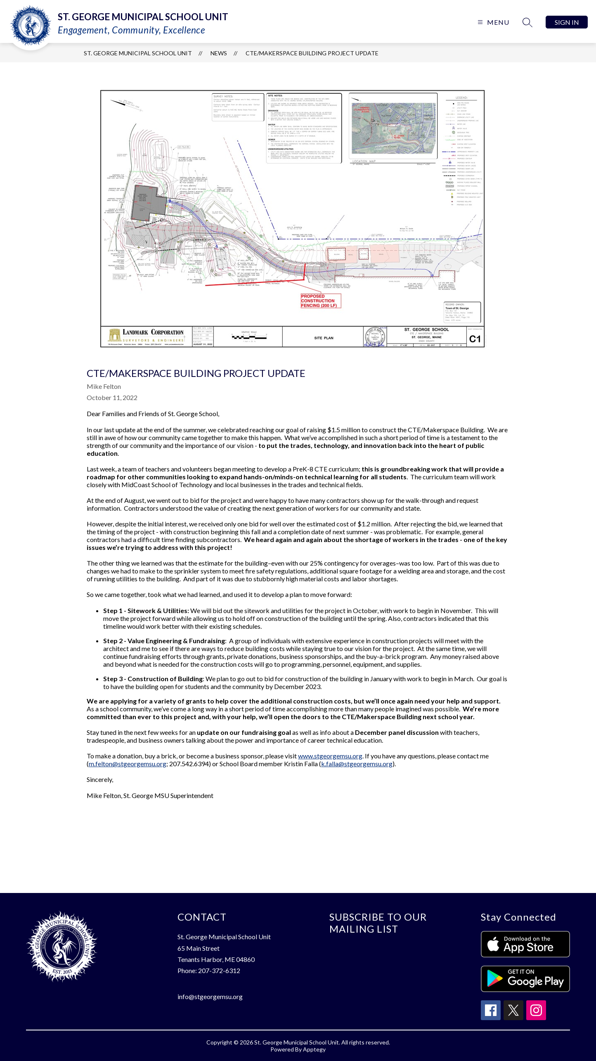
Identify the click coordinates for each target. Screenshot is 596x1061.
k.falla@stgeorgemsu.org (357, 763)
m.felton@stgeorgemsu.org (127, 763)
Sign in (567, 22)
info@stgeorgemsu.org (210, 996)
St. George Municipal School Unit (138, 53)
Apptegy (314, 1049)
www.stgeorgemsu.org (330, 756)
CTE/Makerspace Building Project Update (312, 53)
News (218, 53)
